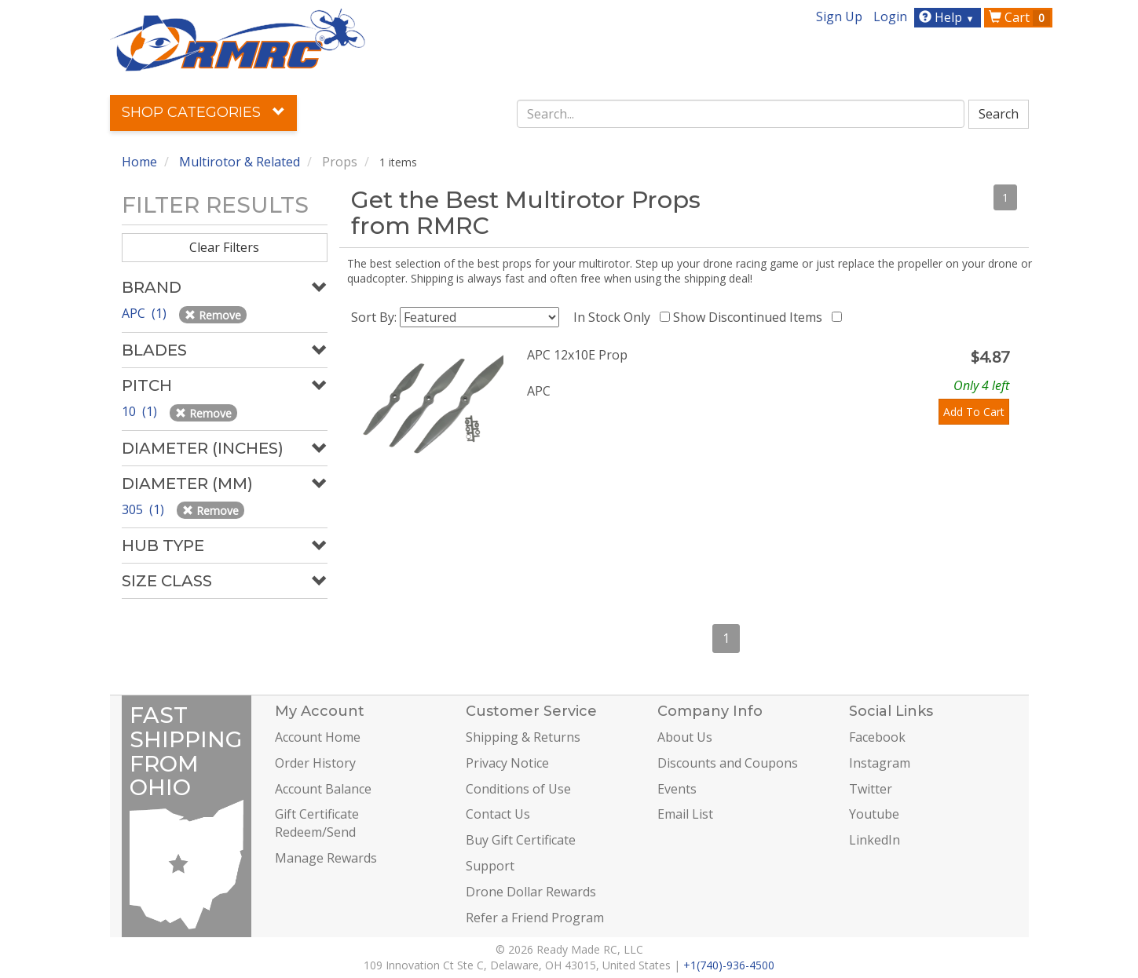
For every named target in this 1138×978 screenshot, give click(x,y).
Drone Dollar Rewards (531, 891)
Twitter (870, 788)
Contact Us (498, 814)
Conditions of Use (518, 788)
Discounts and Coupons (727, 763)
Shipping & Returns (523, 737)
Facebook (877, 737)
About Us (684, 737)
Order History (315, 763)
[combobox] (740, 114)
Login (890, 16)
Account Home (317, 737)
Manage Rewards (326, 858)
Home (139, 161)
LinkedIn (874, 839)
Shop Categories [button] (203, 112)
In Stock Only (615, 317)
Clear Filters (224, 247)
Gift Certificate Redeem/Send (317, 823)
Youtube (874, 814)
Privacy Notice (507, 763)
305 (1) (144, 509)
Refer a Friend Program (535, 917)
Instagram (879, 763)
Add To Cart (973, 411)
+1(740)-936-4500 (728, 965)
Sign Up (839, 16)
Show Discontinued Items (751, 317)
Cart (1019, 17)
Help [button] (948, 17)
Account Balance (323, 788)
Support (490, 865)
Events (677, 788)
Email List (685, 814)
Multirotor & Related (239, 161)
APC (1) (146, 313)
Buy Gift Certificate (521, 839)
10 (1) (141, 411)
